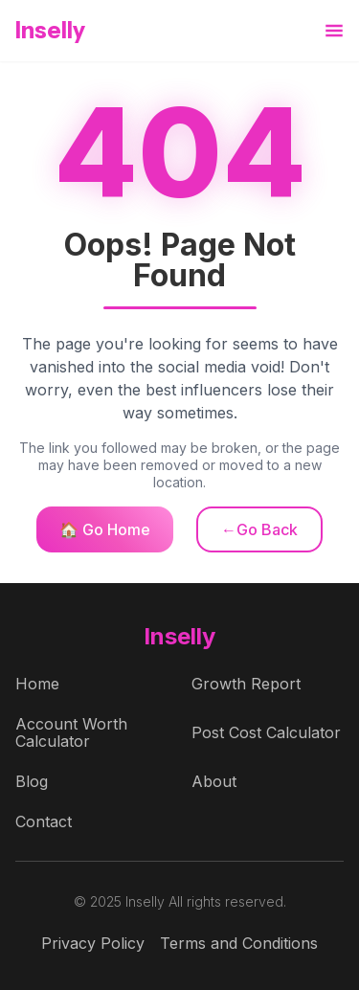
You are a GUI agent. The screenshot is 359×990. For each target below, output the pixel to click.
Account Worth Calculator (71, 732)
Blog (31, 781)
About (213, 781)
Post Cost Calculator (266, 732)
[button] (334, 31)
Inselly (50, 30)
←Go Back (259, 529)
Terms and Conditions (239, 943)
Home (37, 683)
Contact (43, 821)
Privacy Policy (93, 943)
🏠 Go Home (104, 529)
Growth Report (246, 683)
